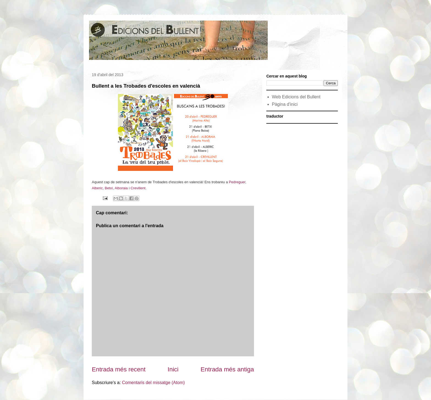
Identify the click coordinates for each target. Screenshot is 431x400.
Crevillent (138, 188)
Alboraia (121, 188)
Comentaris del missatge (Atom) (153, 382)
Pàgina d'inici (285, 104)
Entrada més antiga (227, 369)
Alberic (97, 188)
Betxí (109, 188)
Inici (173, 369)
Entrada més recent (118, 369)
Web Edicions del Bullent (296, 97)
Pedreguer (237, 182)
